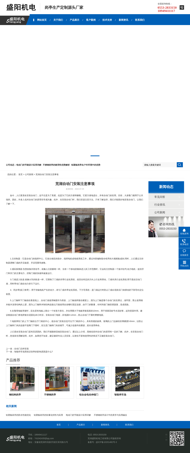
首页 (20, 174)
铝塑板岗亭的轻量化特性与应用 (48, 415)
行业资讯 (159, 204)
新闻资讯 (105, 424)
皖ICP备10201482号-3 (106, 442)
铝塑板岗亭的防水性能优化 (18, 415)
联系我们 (129, 424)
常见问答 (159, 196)
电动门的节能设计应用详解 (28, 165)
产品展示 (81, 424)
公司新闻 (29, 174)
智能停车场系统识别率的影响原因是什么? (33, 351)
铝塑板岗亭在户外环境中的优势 (85, 165)
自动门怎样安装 (21, 348)
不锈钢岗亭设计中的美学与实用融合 (110, 415)
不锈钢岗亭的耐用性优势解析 (56, 165)
